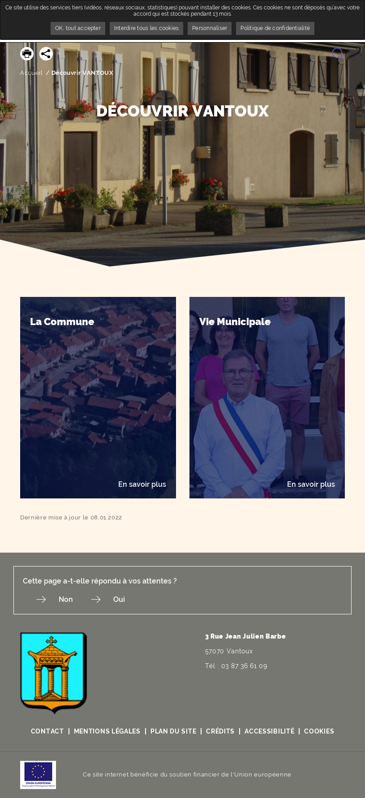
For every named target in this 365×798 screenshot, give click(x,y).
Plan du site (173, 731)
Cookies (319, 731)
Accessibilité (269, 731)
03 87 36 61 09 (244, 665)
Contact (47, 731)
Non (66, 599)
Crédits (220, 731)
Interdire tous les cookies (146, 28)
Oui (119, 599)
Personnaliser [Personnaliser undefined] (209, 28)
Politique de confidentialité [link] (275, 28)
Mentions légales (107, 731)
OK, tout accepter (78, 28)
